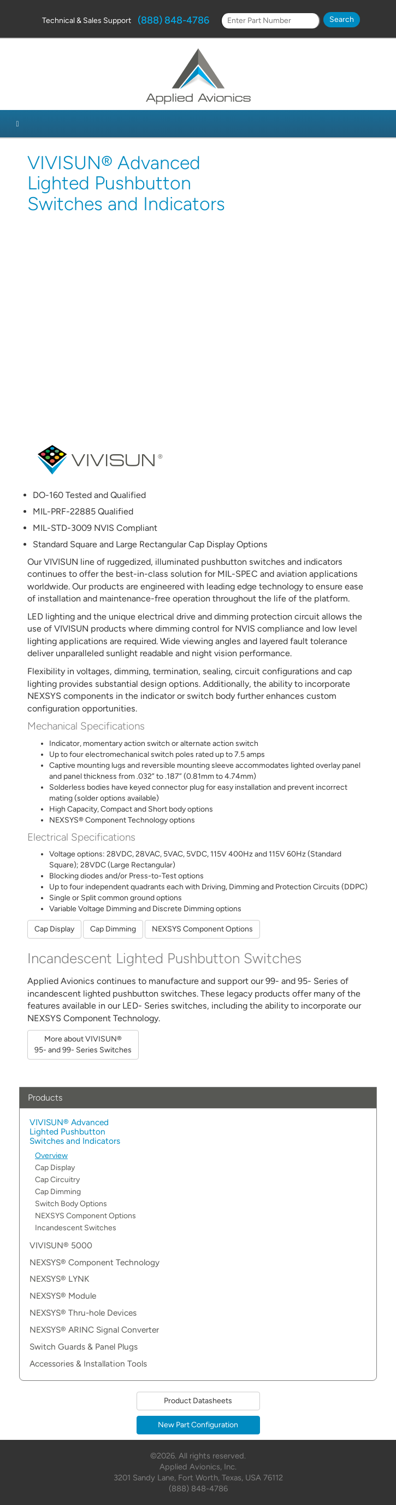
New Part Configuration (198, 1424)
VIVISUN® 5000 (60, 1246)
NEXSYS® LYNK (59, 1279)
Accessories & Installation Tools (88, 1364)
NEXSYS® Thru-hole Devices (83, 1313)
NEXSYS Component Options (202, 929)
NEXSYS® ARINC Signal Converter (94, 1330)
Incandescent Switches (75, 1227)
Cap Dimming (113, 929)
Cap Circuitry (57, 1179)
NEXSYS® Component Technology (94, 1262)
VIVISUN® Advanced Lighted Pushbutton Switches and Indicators (74, 1132)
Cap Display (54, 929)
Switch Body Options (71, 1203)
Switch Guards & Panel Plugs (83, 1347)
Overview (51, 1155)
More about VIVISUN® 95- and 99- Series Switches (83, 1044)
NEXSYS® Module (62, 1296)
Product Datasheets (198, 1400)
